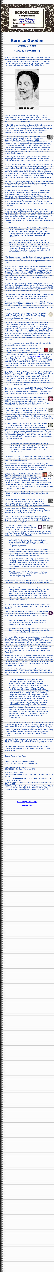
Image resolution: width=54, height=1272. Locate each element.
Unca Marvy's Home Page (27, 802)
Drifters (39, 354)
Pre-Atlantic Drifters (33, 356)
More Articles (27, 805)
